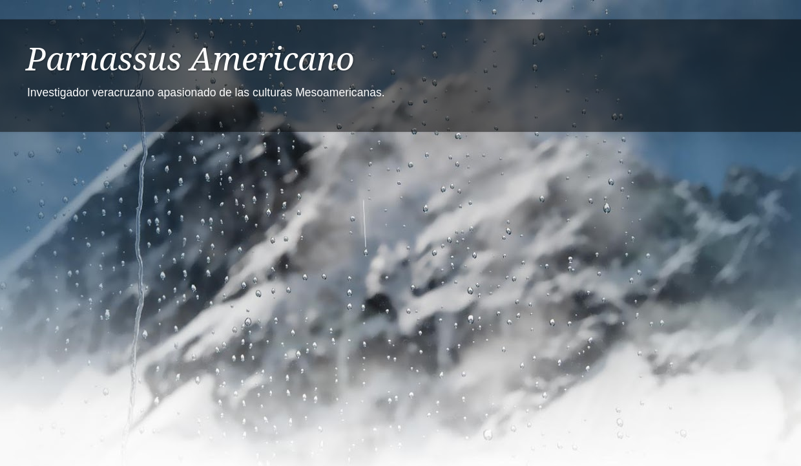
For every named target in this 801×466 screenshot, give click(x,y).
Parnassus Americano (190, 59)
